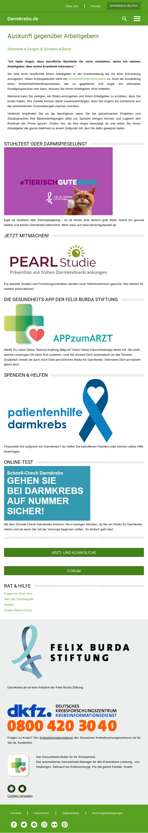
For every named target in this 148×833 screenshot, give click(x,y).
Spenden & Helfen (124, 5)
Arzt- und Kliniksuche (74, 553)
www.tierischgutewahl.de (99, 225)
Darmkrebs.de (22, 18)
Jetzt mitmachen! (26, 235)
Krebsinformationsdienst (56, 737)
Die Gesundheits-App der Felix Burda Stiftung (61, 299)
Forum (74, 571)
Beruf (66, 49)
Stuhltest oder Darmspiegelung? (45, 144)
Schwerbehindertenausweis (87, 79)
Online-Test (18, 462)
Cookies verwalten (20, 796)
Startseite (15, 49)
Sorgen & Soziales (42, 49)
